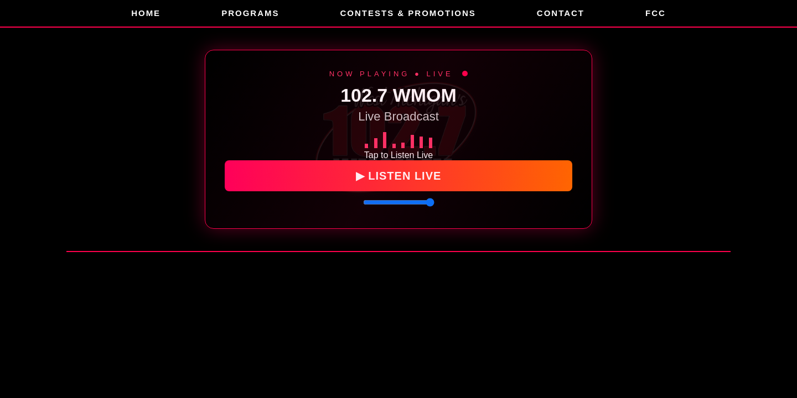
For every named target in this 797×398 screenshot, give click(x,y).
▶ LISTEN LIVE (399, 175)
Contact (560, 13)
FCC (655, 13)
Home (146, 13)
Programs (250, 13)
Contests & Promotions (407, 13)
